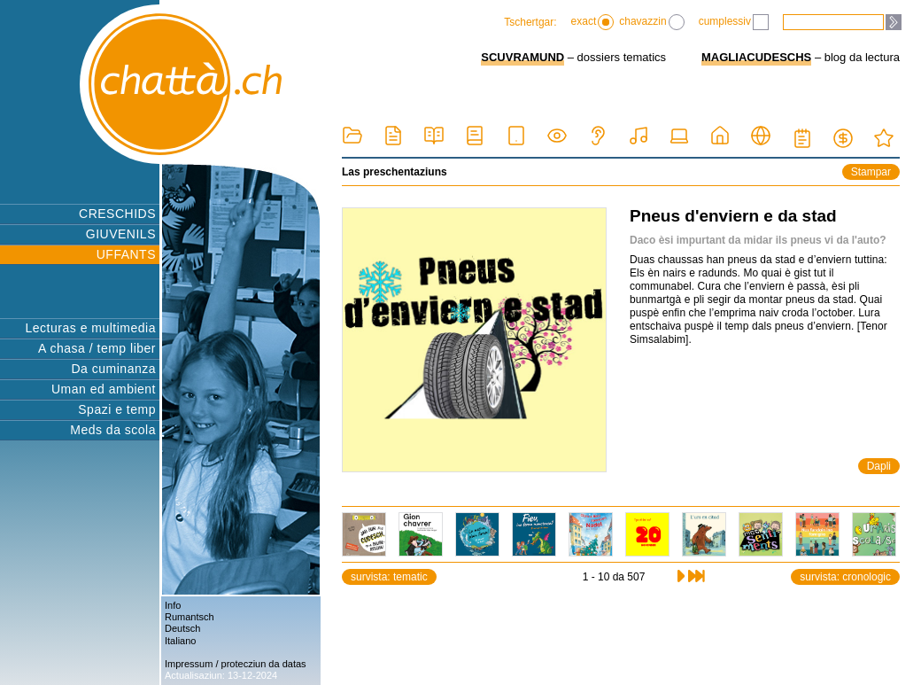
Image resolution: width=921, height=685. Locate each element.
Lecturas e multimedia (91, 328)
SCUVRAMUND (522, 57)
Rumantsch (189, 616)
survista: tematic (389, 577)
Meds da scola (113, 430)
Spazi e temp (117, 409)
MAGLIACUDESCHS (756, 57)
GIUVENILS (121, 234)
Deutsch (182, 628)
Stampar (871, 172)
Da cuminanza (114, 369)
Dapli (879, 466)
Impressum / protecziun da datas (235, 663)
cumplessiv (734, 22)
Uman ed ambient (103, 389)
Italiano (180, 640)
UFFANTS (126, 254)
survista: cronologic (845, 577)
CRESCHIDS (117, 213)
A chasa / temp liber (97, 348)
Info (173, 605)
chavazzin (651, 22)
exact (593, 22)
